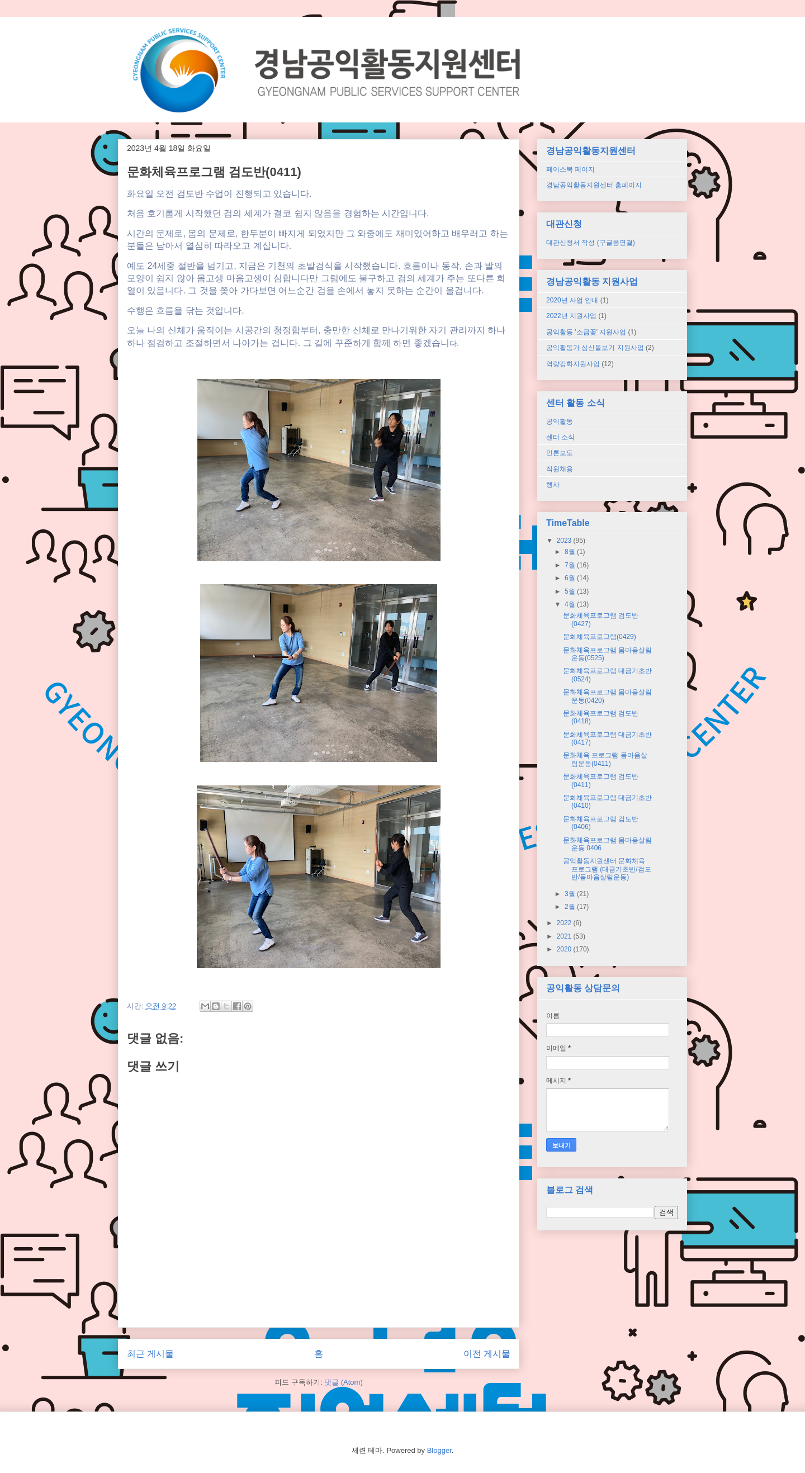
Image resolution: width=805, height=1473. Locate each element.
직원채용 (559, 469)
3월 (571, 894)
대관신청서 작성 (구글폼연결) (590, 243)
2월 (571, 907)
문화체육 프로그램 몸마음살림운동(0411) (605, 759)
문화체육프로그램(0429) (599, 637)
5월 (571, 591)
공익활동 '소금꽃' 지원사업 (586, 332)
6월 (571, 578)
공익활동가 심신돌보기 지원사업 (595, 348)
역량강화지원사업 (573, 364)
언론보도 (559, 453)
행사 (553, 485)
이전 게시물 (486, 1353)
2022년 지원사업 (571, 316)
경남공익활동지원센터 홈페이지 (594, 185)
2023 (565, 540)
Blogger (439, 1450)
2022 (565, 923)
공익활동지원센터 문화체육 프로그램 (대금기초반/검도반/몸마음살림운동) (607, 869)
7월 (571, 565)
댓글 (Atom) (343, 1382)
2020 (565, 949)
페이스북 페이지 (570, 169)
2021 (565, 936)
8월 (571, 552)
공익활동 (559, 421)
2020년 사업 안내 (572, 300)
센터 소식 (560, 437)
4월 (571, 604)
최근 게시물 (150, 1353)
